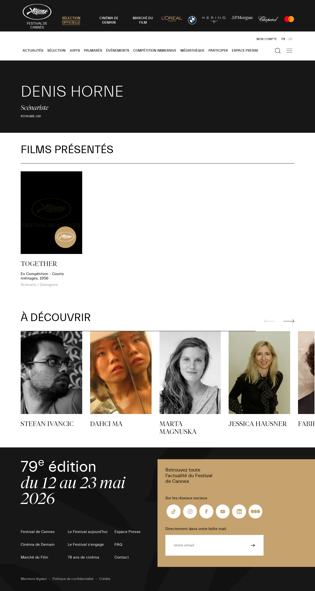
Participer (218, 51)
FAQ (118, 544)
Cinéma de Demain (38, 544)
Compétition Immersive (154, 51)
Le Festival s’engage (86, 544)
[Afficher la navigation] (289, 51)
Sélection (56, 51)
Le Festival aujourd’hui (88, 532)
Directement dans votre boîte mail (195, 529)
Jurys (75, 51)
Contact (121, 557)
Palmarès (93, 51)
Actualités (33, 51)
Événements (117, 51)
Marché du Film (34, 557)
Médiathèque (192, 51)
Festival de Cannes (38, 532)
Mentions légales (34, 579)
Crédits (104, 579)
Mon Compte (266, 39)
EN (290, 39)
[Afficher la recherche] (278, 51)
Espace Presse (245, 51)
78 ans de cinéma (83, 557)
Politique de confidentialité (73, 579)
